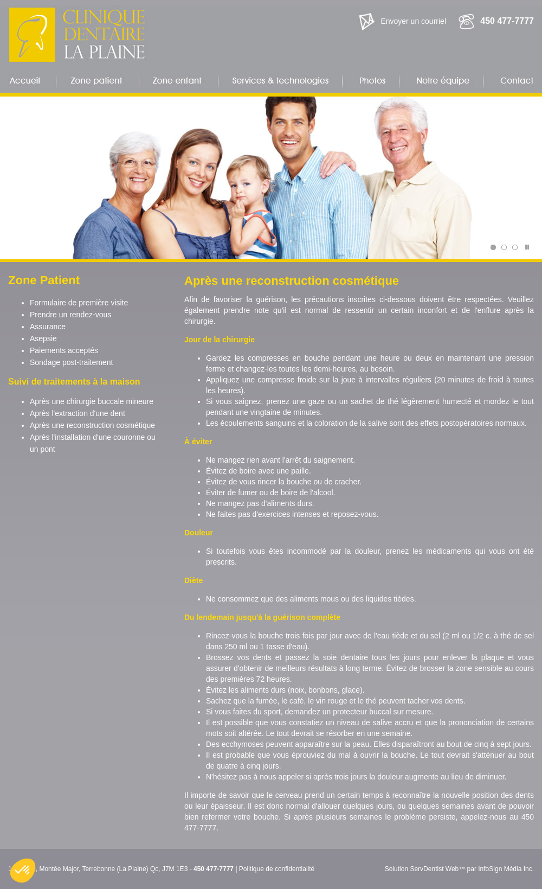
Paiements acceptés (64, 350)
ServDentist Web (434, 869)
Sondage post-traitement (71, 362)
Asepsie (43, 338)
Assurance (48, 326)
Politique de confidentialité (276, 869)
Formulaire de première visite (79, 302)
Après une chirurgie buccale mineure (91, 401)
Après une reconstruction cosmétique (92, 425)
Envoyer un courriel (413, 21)
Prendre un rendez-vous (70, 314)
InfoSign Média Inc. (506, 869)
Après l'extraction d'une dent (77, 413)
